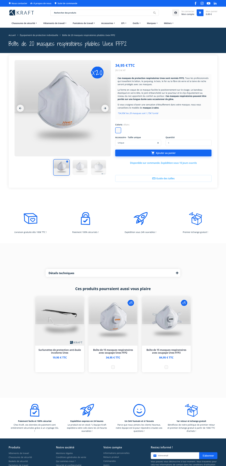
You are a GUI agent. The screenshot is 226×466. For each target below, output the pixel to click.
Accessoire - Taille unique (128, 137)
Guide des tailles (163, 178)
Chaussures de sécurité (20, 457)
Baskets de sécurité (18, 461)
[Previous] (20, 108)
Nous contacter (18, 3)
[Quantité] (188, 143)
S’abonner (208, 455)
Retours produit (111, 457)
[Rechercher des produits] (104, 13)
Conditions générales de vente (71, 457)
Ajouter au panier (163, 153)
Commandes (109, 461)
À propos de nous (40, 3)
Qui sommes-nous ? (66, 461)
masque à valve (151, 107)
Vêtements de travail (19, 453)
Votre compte (112, 447)
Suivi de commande (65, 3)
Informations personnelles (116, 453)
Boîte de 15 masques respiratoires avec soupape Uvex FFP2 (113, 351)
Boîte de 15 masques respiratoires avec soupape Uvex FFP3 (166, 351)
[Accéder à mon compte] (183, 12)
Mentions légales (64, 453)
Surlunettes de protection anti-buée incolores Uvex (60, 351)
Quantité (170, 137)
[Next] (105, 108)
